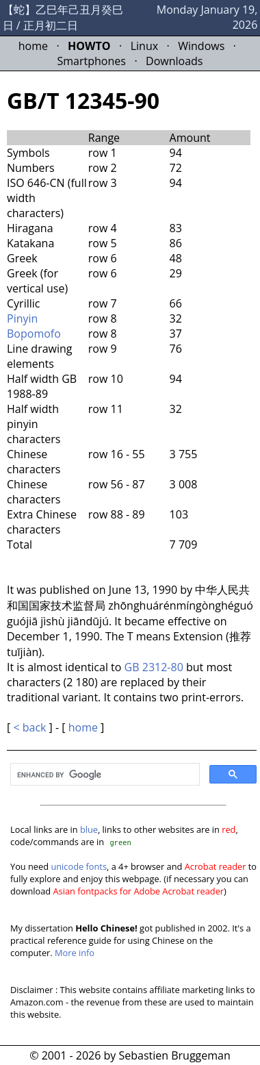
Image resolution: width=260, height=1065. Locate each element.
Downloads (174, 60)
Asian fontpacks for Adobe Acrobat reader (138, 891)
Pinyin (22, 318)
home (33, 45)
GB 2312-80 (154, 667)
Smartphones (91, 60)
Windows (201, 45)
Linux (144, 45)
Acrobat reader (215, 866)
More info (74, 953)
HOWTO (89, 45)
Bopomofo (34, 333)
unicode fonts (79, 866)
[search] (103, 775)
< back (29, 727)
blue (89, 829)
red (228, 829)
